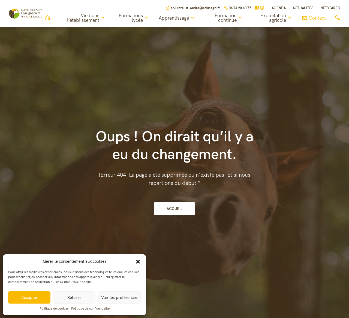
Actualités (303, 8)
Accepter (29, 297)
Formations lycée (141, 18)
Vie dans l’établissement (96, 18)
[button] (138, 261)
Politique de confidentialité (90, 309)
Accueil (174, 208)
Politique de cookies (54, 309)
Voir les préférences (119, 297)
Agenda (279, 8)
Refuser (74, 297)
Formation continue (232, 18)
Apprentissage (184, 18)
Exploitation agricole (276, 18)
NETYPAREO (330, 8)
